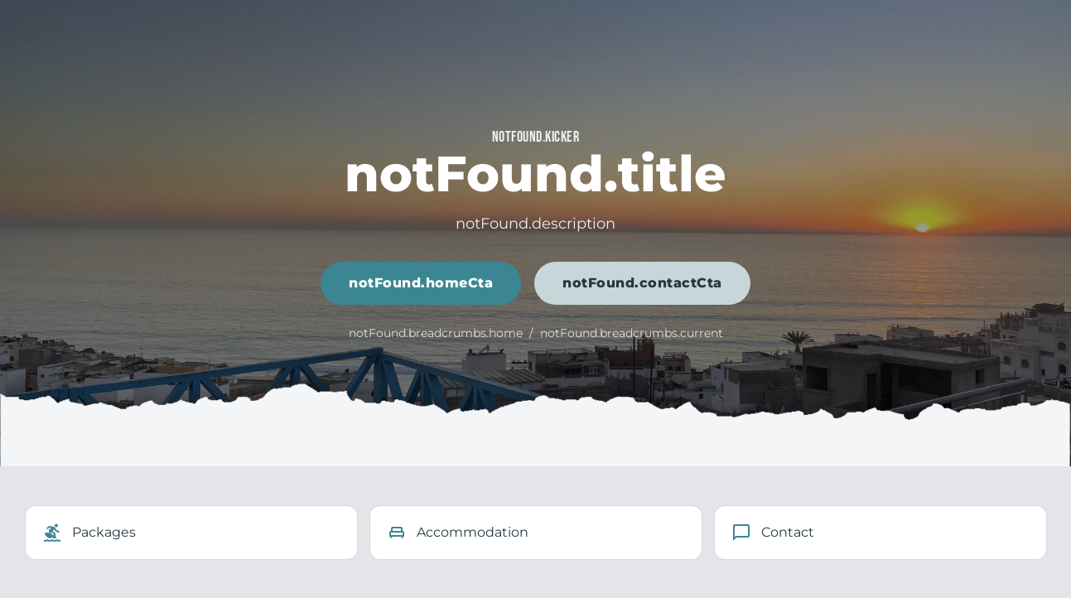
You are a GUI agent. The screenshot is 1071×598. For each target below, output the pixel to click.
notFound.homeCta (421, 283)
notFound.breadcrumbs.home (436, 333)
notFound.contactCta (642, 283)
